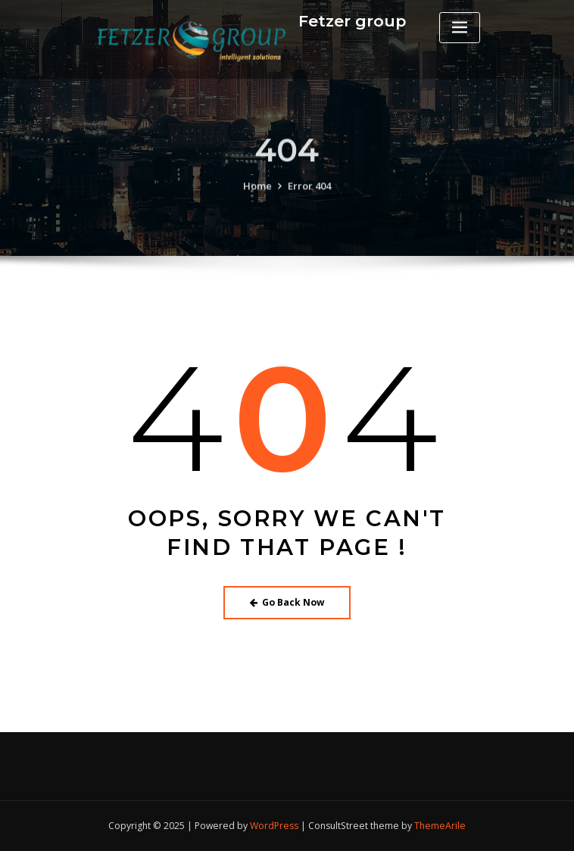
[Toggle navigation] (459, 27)
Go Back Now (287, 602)
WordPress (274, 825)
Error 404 (309, 194)
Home (257, 194)
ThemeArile (440, 825)
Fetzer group (352, 20)
